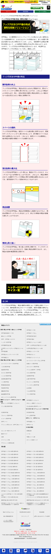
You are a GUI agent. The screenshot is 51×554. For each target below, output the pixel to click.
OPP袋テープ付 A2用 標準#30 (9, 457)
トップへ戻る (45, 324)
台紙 (2, 437)
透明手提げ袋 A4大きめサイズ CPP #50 (38, 500)
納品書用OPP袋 (5, 394)
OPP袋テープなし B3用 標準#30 (10, 485)
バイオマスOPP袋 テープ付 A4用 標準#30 (12, 494)
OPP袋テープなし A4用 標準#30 (36, 475)
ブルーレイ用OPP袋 (6, 415)
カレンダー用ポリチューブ (8, 430)
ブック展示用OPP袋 (6, 406)
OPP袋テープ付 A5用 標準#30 (35, 451)
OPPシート (4, 421)
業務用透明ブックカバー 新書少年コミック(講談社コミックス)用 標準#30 (38, 504)
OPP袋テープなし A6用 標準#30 (36, 472)
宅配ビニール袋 (31, 437)
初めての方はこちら (8, 512)
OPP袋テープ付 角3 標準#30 (35, 463)
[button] (48, 8)
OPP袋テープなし (32, 333)
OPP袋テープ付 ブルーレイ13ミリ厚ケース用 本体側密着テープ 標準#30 (12, 504)
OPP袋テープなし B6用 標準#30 (36, 478)
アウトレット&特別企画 (7, 443)
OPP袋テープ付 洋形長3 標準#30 (10, 472)
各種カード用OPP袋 (32, 363)
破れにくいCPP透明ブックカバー (10, 403)
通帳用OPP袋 (5, 391)
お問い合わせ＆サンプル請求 (42, 516)
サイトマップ (25, 516)
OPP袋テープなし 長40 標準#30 (10, 491)
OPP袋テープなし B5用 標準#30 (10, 482)
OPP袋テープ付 (31, 330)
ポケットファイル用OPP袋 (8, 397)
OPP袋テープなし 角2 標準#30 (10, 488)
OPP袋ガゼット (31, 354)
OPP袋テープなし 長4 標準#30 (35, 488)
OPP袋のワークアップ (8, 8)
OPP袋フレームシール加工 (34, 342)
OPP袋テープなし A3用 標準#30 (10, 478)
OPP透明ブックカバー (33, 400)
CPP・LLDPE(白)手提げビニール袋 (36, 345)
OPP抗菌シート (31, 421)
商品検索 (41, 512)
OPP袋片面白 (30, 339)
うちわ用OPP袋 (31, 391)
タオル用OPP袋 (31, 372)
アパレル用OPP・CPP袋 (33, 369)
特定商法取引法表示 (25, 512)
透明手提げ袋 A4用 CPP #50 (9, 500)
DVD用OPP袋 (30, 412)
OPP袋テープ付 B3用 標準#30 (9, 463)
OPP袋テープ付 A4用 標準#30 (9, 454)
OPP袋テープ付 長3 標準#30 (35, 469)
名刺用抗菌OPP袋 (6, 379)
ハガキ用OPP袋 (5, 366)
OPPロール (30, 424)
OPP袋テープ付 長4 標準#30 (35, 466)
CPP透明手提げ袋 (6, 345)
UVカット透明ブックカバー (34, 403)
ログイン (8, 11)
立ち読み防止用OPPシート (34, 406)
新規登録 (25, 11)
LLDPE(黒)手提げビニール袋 (35, 348)
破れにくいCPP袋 (6, 336)
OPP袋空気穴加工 (32, 336)
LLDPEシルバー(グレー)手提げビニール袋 (12, 349)
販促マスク (4, 433)
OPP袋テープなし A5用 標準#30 (10, 475)
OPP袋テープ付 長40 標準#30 (9, 469)
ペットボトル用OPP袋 (33, 385)
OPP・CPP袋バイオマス (8, 339)
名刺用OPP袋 (30, 376)
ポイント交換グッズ (32, 440)
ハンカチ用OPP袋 (6, 376)
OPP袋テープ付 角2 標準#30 (9, 466)
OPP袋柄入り (5, 357)
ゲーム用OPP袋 (31, 415)
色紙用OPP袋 (5, 369)
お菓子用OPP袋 (31, 379)
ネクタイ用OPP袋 (6, 372)
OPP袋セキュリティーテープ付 (9, 354)
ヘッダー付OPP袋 (6, 342)
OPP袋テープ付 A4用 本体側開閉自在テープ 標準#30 (38, 494)
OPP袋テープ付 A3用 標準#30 (35, 454)
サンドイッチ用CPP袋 (33, 382)
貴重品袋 (29, 430)
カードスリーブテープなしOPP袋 (36, 360)
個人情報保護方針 (8, 516)
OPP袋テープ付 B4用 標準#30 (35, 460)
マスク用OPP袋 (31, 394)
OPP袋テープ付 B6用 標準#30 (35, 457)
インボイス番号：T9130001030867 (8, 521)
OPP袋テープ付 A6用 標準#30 (9, 451)
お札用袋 (29, 388)
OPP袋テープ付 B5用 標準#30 (9, 460)
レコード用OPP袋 (6, 418)
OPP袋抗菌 (4, 351)
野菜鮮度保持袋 (5, 385)
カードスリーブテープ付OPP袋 (9, 363)
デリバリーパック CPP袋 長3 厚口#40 (37, 497)
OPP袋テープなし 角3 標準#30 (35, 485)
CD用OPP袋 (4, 412)
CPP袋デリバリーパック (33, 357)
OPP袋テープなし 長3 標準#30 (35, 491)
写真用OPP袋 (5, 388)
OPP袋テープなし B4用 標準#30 (36, 482)
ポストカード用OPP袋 (33, 366)
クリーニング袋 (5, 440)
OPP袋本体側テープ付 (7, 333)
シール (28, 433)
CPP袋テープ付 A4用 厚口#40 (9, 497)
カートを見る (42, 11)
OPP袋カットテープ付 (33, 351)
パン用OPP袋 (5, 382)
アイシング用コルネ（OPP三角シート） (12, 424)
